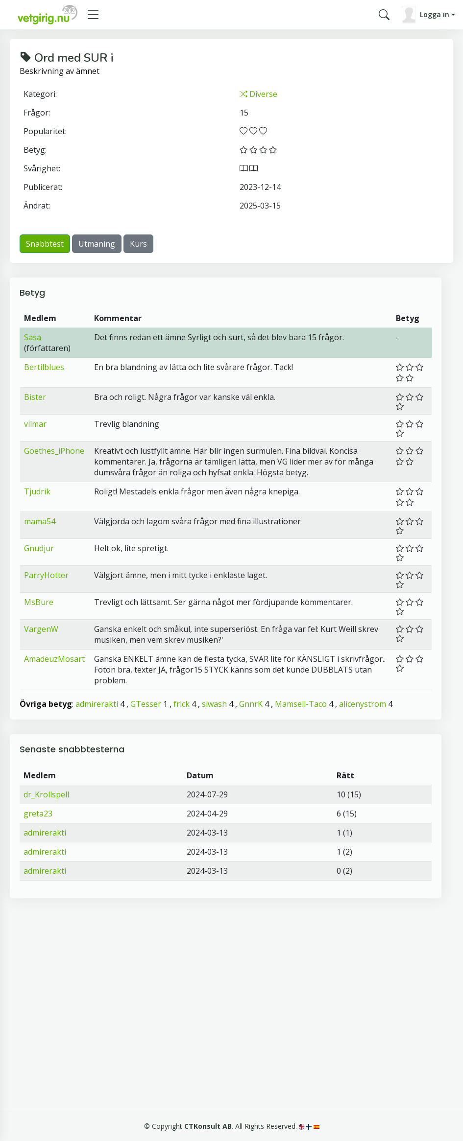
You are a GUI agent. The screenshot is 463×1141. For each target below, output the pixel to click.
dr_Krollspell (46, 794)
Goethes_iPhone (54, 450)
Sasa (32, 337)
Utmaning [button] (96, 243)
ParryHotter (46, 575)
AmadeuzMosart (54, 658)
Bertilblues (44, 367)
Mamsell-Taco (301, 704)
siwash (214, 704)
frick (181, 704)
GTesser (145, 704)
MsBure (38, 602)
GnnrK (251, 704)
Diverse (258, 94)
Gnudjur (39, 548)
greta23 (38, 813)
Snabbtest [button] (45, 243)
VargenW (41, 629)
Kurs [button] (138, 243)
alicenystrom (362, 704)
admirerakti (96, 704)
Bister (35, 397)
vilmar (35, 424)
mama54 (39, 521)
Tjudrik (37, 491)
